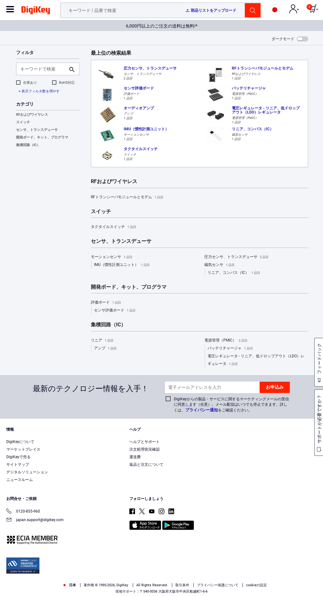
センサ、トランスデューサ (37, 130)
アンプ (105, 348)
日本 (69, 585)
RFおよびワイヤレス (32, 114)
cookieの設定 (256, 585)
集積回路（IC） (28, 145)
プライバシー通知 (201, 410)
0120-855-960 (23, 512)
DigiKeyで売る (18, 457)
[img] (35, 11)
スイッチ (23, 122)
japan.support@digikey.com (35, 520)
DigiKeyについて (20, 442)
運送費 (135, 457)
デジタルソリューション (27, 472)
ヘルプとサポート (144, 442)
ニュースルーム (19, 479)
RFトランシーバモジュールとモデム (127, 197)
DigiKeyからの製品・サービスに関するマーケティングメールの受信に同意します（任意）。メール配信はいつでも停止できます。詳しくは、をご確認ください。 (231, 404)
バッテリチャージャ (230, 348)
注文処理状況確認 (144, 449)
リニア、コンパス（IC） (234, 273)
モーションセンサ (111, 257)
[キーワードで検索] (43, 69)
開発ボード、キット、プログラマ (42, 137)
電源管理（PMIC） (226, 340)
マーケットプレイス (23, 449)
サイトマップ (17, 464)
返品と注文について (146, 464)
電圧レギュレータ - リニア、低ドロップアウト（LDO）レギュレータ (256, 361)
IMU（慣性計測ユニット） (122, 265)
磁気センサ (219, 265)
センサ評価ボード (115, 310)
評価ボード (106, 302)
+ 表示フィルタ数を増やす (39, 91)
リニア (102, 340)
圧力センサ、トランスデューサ (236, 257)
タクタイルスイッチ (113, 227)
